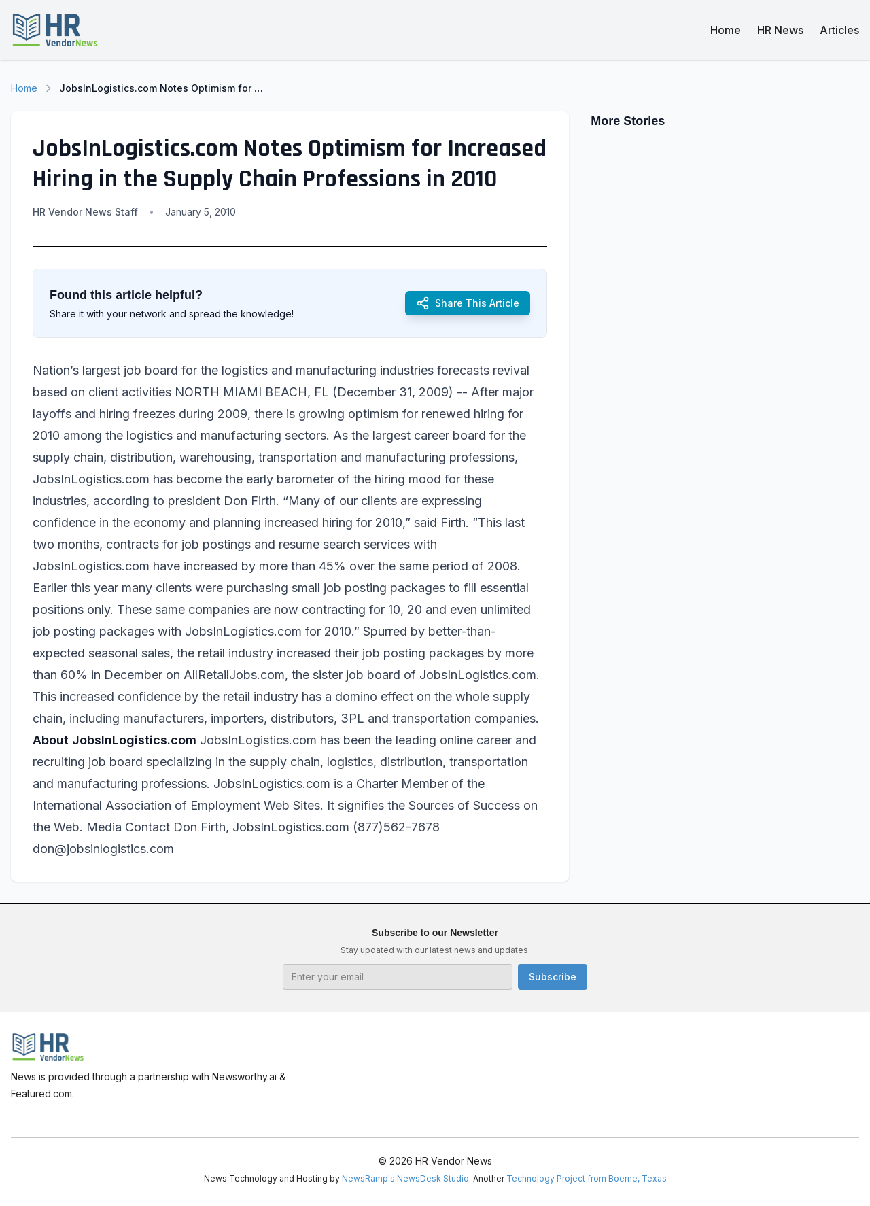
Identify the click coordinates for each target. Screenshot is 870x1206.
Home (725, 30)
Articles (839, 30)
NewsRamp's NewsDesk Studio (405, 1178)
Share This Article (467, 303)
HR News (780, 30)
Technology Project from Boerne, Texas (586, 1178)
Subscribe (552, 976)
